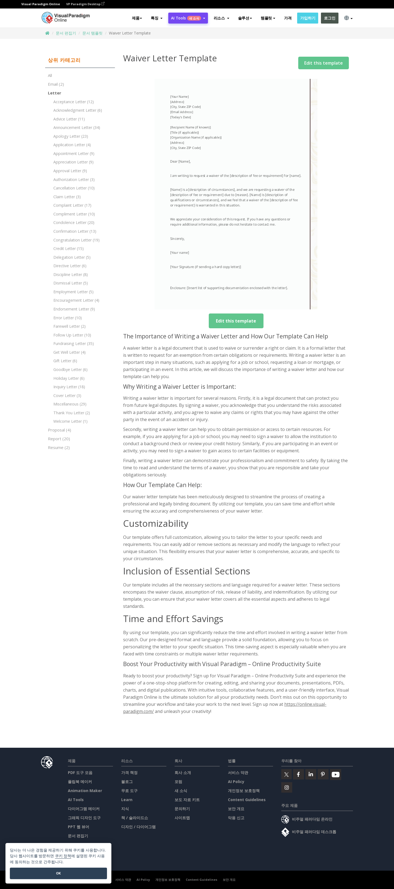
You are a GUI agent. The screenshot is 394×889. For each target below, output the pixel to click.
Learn (126, 799)
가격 (287, 18)
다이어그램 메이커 (84, 808)
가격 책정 (129, 772)
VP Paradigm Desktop (85, 4)
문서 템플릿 (92, 33)
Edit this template (323, 63)
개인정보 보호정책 (244, 790)
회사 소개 (183, 772)
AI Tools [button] (188, 18)
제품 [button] (137, 18)
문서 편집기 (66, 33)
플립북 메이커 (80, 781)
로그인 (329, 18)
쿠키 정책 (63, 856)
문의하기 (182, 808)
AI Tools (76, 799)
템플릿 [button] (268, 18)
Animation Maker (85, 790)
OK (58, 873)
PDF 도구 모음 (80, 772)
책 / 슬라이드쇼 (134, 817)
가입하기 (307, 18)
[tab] (80, 60)
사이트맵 (182, 817)
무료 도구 (129, 790)
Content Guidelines (247, 799)
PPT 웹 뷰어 (78, 826)
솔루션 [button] (245, 18)
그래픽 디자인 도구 (84, 817)
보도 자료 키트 (187, 799)
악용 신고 (236, 817)
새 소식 (181, 790)
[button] (157, 18)
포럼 (178, 781)
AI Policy (236, 781)
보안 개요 (236, 808)
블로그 (127, 781)
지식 (125, 808)
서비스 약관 (238, 772)
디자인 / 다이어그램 (138, 826)
